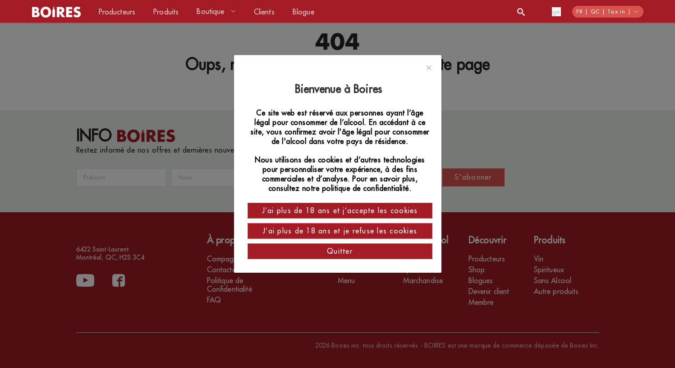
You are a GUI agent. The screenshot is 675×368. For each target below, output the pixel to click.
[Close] (428, 68)
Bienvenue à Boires (339, 89)
